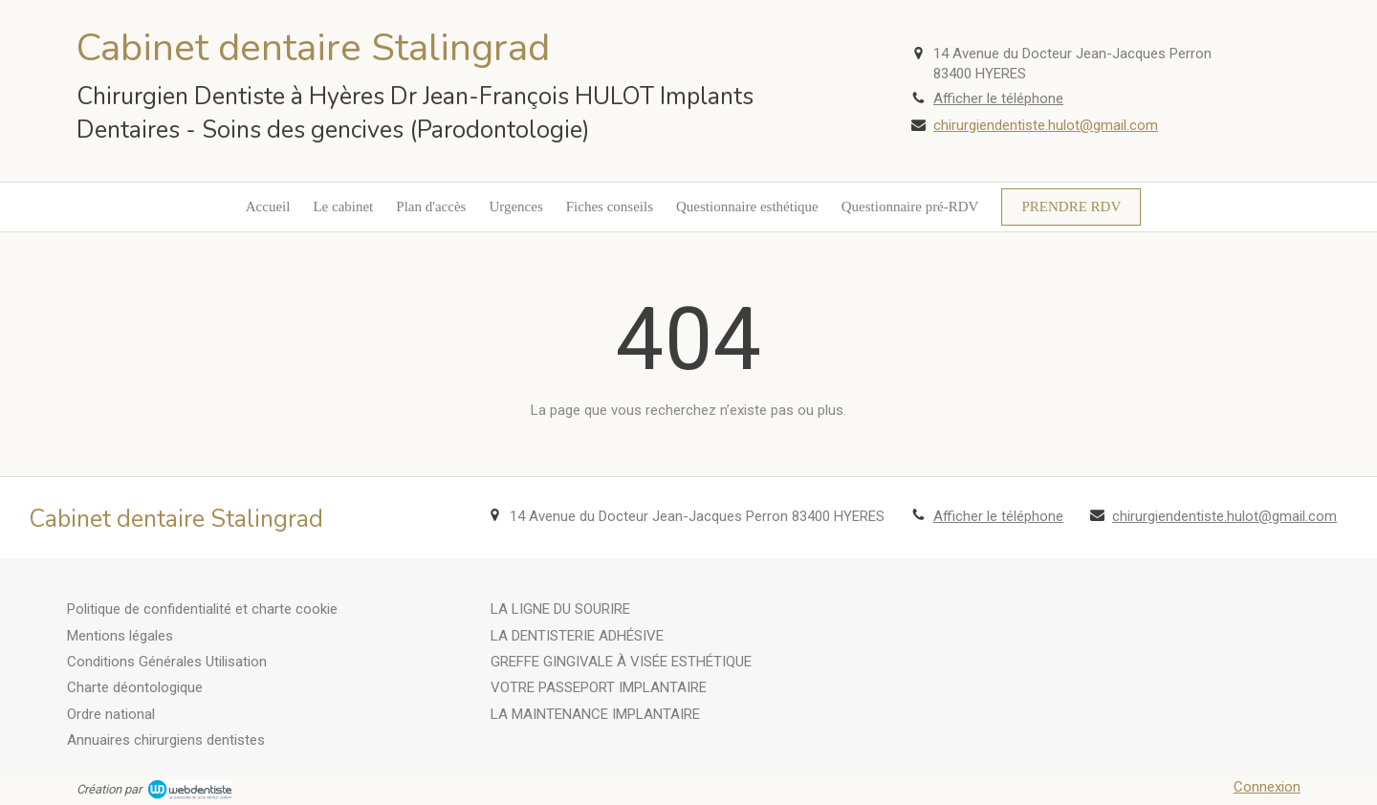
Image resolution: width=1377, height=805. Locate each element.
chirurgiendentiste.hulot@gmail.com (1045, 125)
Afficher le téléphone (998, 98)
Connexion (1267, 786)
